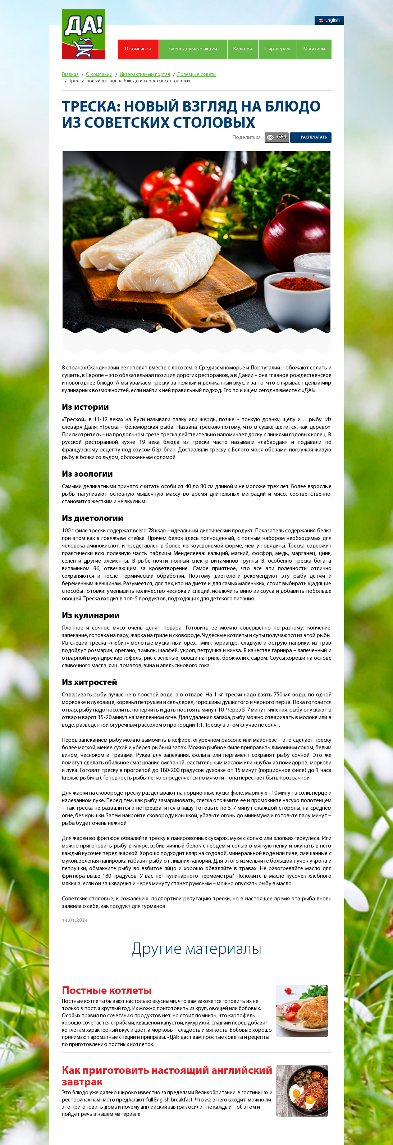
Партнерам (277, 49)
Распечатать (314, 137)
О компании (138, 49)
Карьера (242, 49)
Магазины (314, 49)
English (329, 20)
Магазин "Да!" (83, 34)
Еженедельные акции (193, 49)
